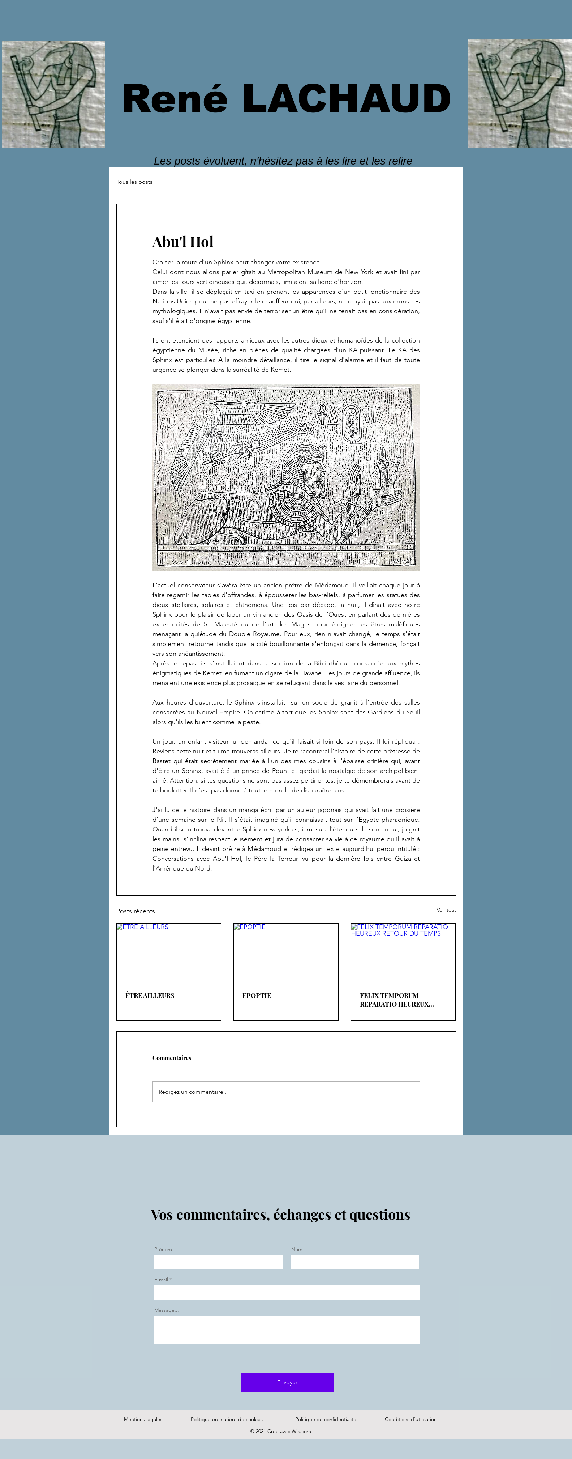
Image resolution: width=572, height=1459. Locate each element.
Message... (166, 1310)
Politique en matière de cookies (227, 1419)
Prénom (163, 1249)
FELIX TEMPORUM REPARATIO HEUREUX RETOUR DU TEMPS (394, 999)
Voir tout (446, 910)
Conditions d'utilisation (411, 1419)
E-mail (161, 1279)
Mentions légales (143, 1419)
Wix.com (301, 1431)
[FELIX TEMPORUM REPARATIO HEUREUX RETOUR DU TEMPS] (403, 953)
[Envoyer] (287, 1382)
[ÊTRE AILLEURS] (169, 953)
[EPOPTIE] (286, 953)
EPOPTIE (256, 995)
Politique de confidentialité (325, 1419)
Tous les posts (134, 181)
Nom (296, 1249)
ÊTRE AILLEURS (150, 995)
